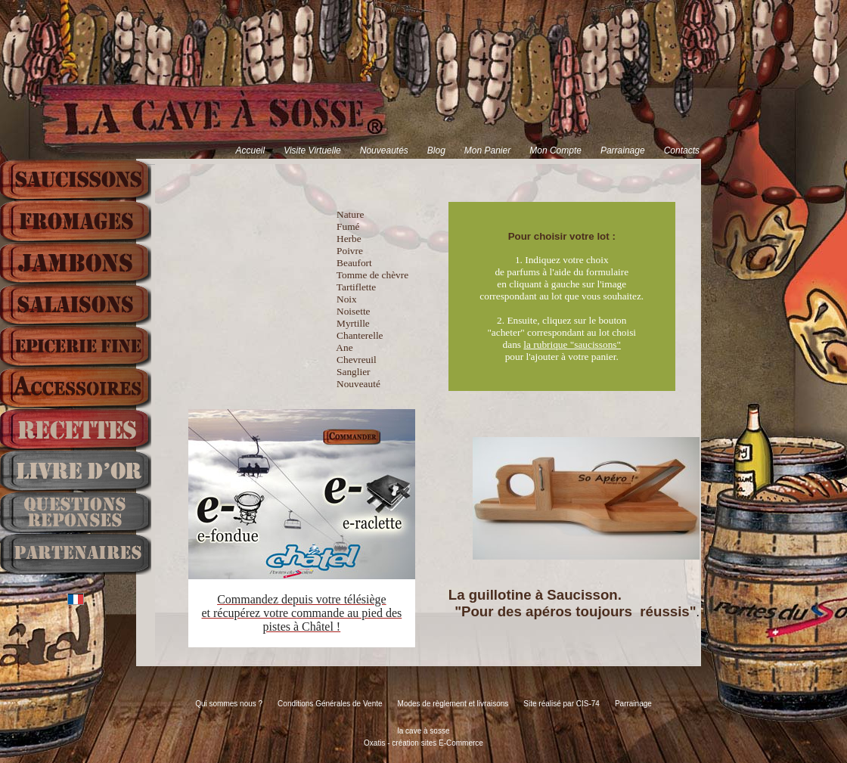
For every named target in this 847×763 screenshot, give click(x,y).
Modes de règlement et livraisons (453, 703)
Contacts (682, 150)
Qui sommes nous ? (228, 703)
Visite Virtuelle (312, 150)
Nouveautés (384, 150)
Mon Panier (487, 150)
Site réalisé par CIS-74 (561, 703)
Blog (436, 150)
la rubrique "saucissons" (572, 344)
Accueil (250, 150)
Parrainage (622, 150)
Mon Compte (555, 150)
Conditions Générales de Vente (330, 703)
